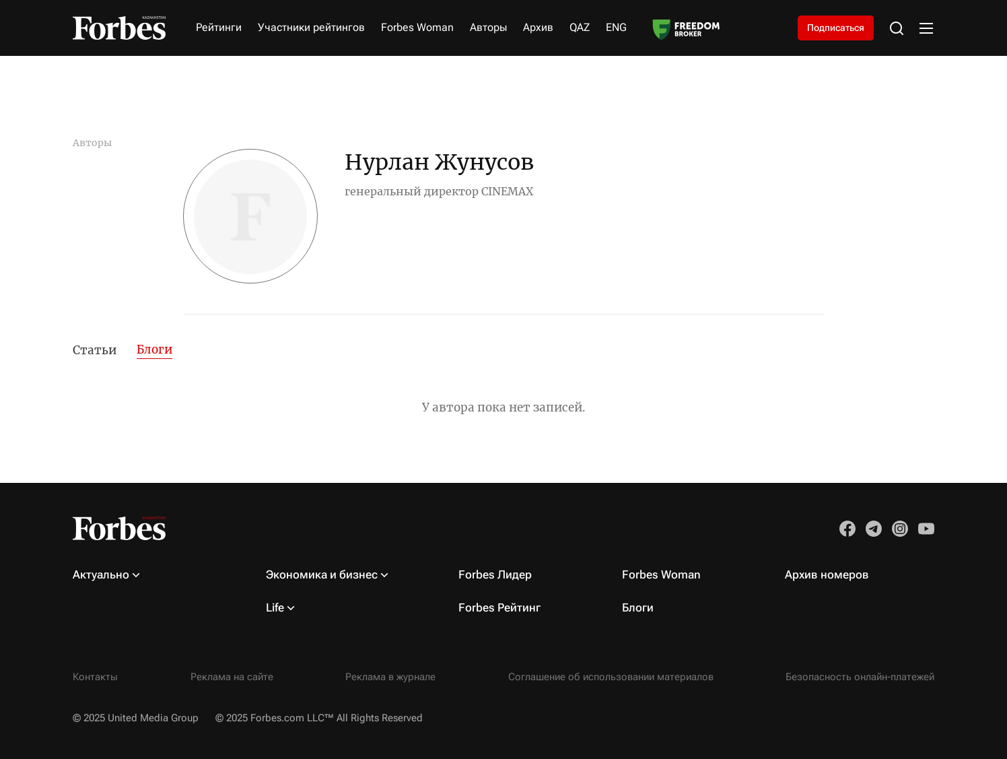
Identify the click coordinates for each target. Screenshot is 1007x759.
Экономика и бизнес (322, 574)
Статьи (94, 350)
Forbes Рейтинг (499, 607)
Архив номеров (827, 574)
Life (275, 607)
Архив (538, 27)
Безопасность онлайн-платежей (860, 677)
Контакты (95, 677)
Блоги (154, 349)
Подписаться (835, 27)
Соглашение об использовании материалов (611, 677)
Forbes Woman (417, 27)
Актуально (101, 574)
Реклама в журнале (390, 677)
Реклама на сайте (231, 677)
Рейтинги (219, 27)
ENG (616, 27)
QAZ (579, 27)
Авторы (488, 27)
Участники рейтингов (311, 27)
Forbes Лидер (495, 574)
